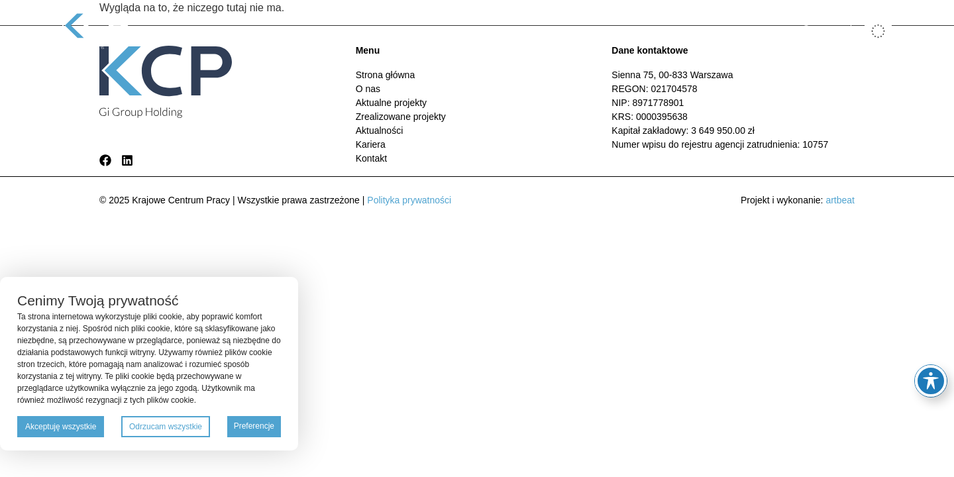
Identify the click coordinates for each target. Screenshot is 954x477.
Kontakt (701, 30)
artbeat (840, 200)
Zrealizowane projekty (503, 30)
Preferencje (254, 426)
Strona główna (268, 30)
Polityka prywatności (409, 200)
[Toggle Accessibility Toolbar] (931, 381)
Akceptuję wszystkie (60, 426)
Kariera (653, 30)
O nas (330, 30)
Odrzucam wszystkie (165, 426)
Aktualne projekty (398, 30)
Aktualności (595, 30)
